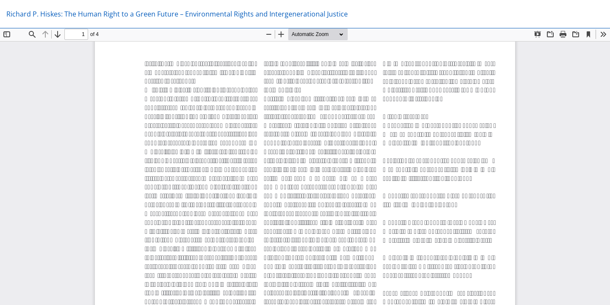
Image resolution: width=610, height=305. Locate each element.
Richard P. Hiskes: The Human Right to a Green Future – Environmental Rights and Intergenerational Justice (177, 14)
